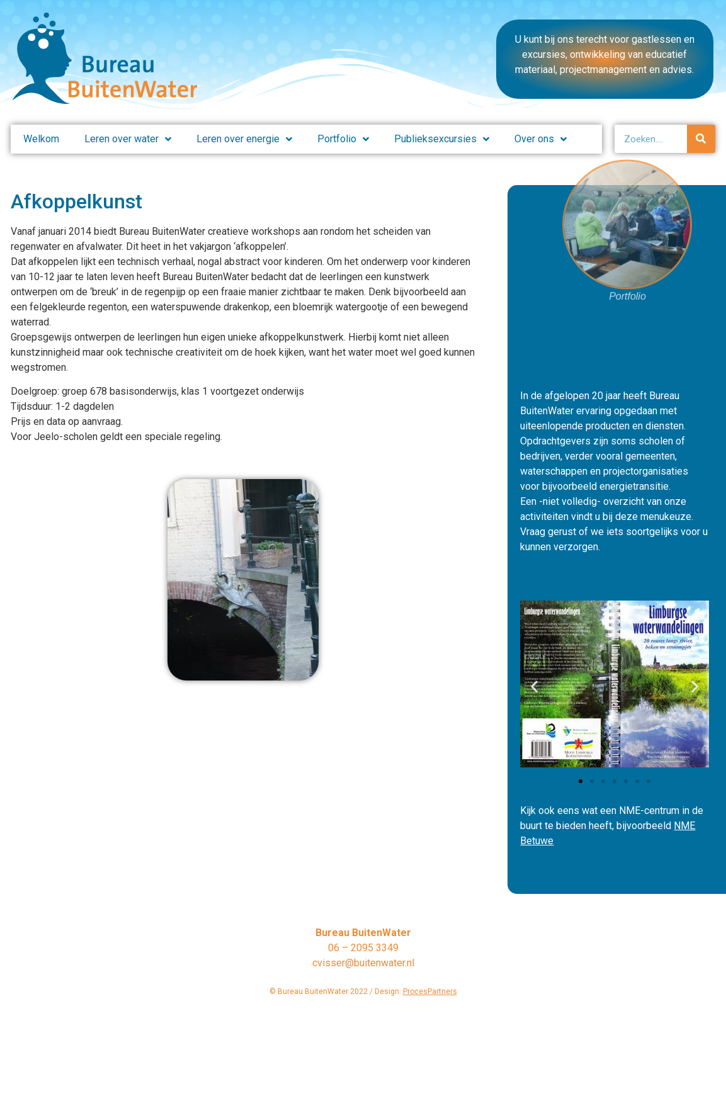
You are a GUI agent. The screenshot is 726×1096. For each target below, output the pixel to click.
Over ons (540, 139)
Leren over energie (244, 139)
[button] (580, 781)
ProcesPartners (430, 991)
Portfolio (343, 139)
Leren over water (127, 139)
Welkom (41, 139)
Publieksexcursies (441, 139)
